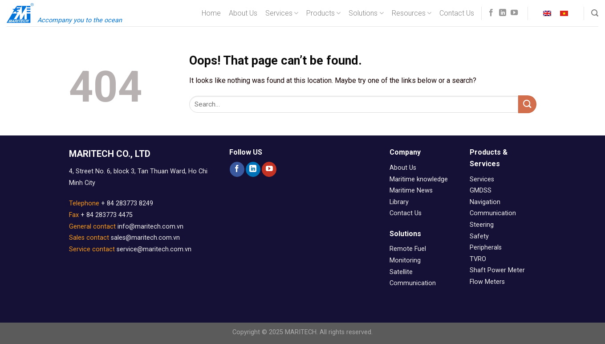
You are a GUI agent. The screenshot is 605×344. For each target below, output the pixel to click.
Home (211, 13)
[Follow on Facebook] (491, 13)
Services (281, 13)
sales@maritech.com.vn (145, 238)
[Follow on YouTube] (514, 13)
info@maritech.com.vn (150, 226)
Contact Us (456, 13)
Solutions (366, 13)
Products (323, 13)
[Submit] (527, 104)
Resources (411, 13)
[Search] (594, 13)
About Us (243, 13)
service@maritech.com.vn (154, 249)
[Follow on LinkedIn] (502, 13)
